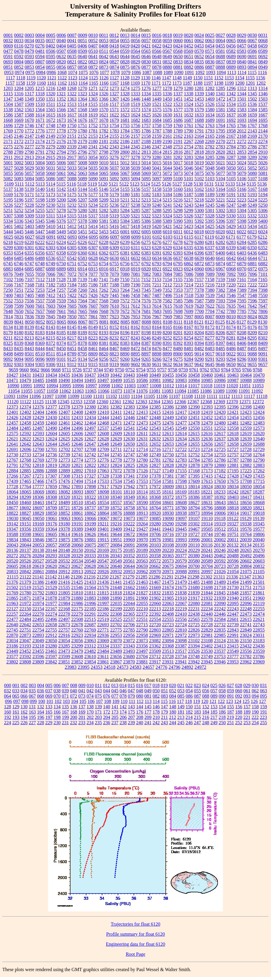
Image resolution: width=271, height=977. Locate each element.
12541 (129, 428)
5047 (199, 168)
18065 (25, 491)
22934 (90, 635)
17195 (233, 470)
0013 (124, 35)
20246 (220, 550)
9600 (124, 364)
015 (131, 685)
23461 (51, 651)
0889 (231, 67)
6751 (72, 263)
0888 (220, 67)
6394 (188, 252)
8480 (178, 348)
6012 (188, 231)
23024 (246, 635)
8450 (61, 348)
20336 (103, 555)
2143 (252, 130)
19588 (12, 534)
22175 (77, 608)
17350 (142, 475)
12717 (168, 449)
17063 (103, 470)
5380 (93, 221)
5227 (19, 205)
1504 (8, 104)
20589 (207, 560)
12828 (168, 465)
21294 (180, 576)
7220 (231, 284)
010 (90, 685)
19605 (51, 534)
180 (172, 711)
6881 (252, 263)
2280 (61, 146)
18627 (194, 502)
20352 (129, 555)
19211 (103, 523)
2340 (82, 146)
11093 (9, 396)
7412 (50, 295)
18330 (103, 497)
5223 (241, 199)
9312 (71, 364)
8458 (82, 348)
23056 (77, 640)
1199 (229, 83)
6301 (29, 247)
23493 (129, 651)
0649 (167, 56)
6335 (188, 247)
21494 (233, 582)
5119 (92, 183)
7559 (61, 300)
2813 (146, 152)
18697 (38, 507)
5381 (104, 221)
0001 (8, 35)
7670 (114, 311)
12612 (155, 433)
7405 (29, 295)
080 (139, 696)
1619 (93, 114)
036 (40, 690)
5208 (93, 199)
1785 (135, 130)
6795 (178, 263)
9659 (13, 369)
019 (164, 685)
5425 (209, 226)
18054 (259, 486)
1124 (83, 77)
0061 (188, 40)
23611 (103, 656)
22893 (38, 635)
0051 (82, 40)
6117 (199, 237)
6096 (104, 237)
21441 (116, 582)
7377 (188, 290)
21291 (167, 576)
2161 (167, 136)
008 (73, 685)
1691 (220, 120)
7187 (104, 284)
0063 (210, 40)
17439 (12, 481)
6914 (82, 268)
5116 (71, 183)
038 (57, 690)
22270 (38, 614)
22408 (168, 614)
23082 (155, 640)
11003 (129, 385)
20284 (38, 555)
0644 (125, 56)
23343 (129, 645)
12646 (77, 444)
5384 (125, 221)
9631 (156, 364)
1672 (50, 120)
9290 (199, 359)
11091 (244, 391)
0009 (82, 35)
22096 (246, 603)
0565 (146, 51)
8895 (135, 353)
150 (189, 706)
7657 (40, 311)
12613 (168, 433)
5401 (8, 226)
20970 (155, 571)
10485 (38, 380)
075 (98, 696)
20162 (90, 550)
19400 (90, 529)
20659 (142, 566)
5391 (188, 221)
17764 (25, 486)
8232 (114, 337)
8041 (19, 321)
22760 (77, 629)
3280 (156, 157)
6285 (252, 242)
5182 (146, 194)
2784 (231, 146)
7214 (188, 284)
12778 (116, 460)
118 (188, 701)
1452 (188, 98)
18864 (103, 513)
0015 (146, 35)
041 (82, 690)
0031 (262, 35)
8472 (135, 348)
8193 (104, 332)
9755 (151, 369)
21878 (51, 598)
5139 (29, 189)
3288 (241, 157)
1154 (239, 77)
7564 (82, 300)
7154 (167, 279)
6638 (188, 258)
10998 (104, 385)
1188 (197, 83)
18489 (64, 502)
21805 (64, 592)
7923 (114, 316)
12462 (77, 422)
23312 (90, 645)
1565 (50, 109)
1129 (135, 77)
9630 (146, 364)
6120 (220, 237)
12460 (51, 422)
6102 (157, 237)
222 (255, 717)
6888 (50, 268)
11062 (65, 391)
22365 (129, 614)
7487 (157, 295)
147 (164, 706)
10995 (65, 385)
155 (230, 706)
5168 (263, 189)
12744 (103, 454)
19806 (259, 534)
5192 (242, 194)
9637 (188, 364)
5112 (29, 183)
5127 (177, 183)
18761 (142, 507)
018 (156, 685)
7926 (125, 316)
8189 (82, 332)
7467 (146, 295)
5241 (167, 205)
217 (213, 717)
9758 (172, 369)
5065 (104, 173)
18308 (51, 497)
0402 (50, 45)
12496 (77, 428)
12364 (154, 401)
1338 (188, 93)
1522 (167, 104)
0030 (252, 35)
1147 (166, 77)
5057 (29, 173)
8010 (231, 316)
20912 (64, 571)
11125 (38, 401)
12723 (194, 449)
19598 (25, 534)
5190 (220, 194)
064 (7, 696)
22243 (233, 608)
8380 (93, 343)
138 (90, 706)
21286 (154, 576)
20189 (142, 550)
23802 (12, 661)
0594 (40, 56)
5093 (125, 178)
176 (139, 711)
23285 (64, 645)
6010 (167, 231)
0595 (50, 56)
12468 (103, 422)
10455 (168, 375)
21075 (246, 571)
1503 (263, 98)
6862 (188, 263)
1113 (231, 72)
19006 (220, 513)
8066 (72, 321)
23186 (12, 645)
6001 (125, 231)
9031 (241, 353)
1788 (167, 130)
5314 (61, 215)
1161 (51, 83)
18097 (90, 491)
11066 (103, 391)
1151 (208, 77)
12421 (233, 412)
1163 (72, 83)
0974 (19, 72)
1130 (145, 77)
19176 (51, 523)
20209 (155, 550)
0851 (8, 67)
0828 (125, 61)
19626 (90, 534)
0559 (124, 51)
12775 (90, 460)
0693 (8, 61)
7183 (61, 284)
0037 (50, 40)
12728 (246, 449)
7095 (242, 274)
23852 (77, 661)
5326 (188, 215)
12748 (142, 454)
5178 (104, 194)
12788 (246, 460)
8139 (29, 327)
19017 (246, 513)
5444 (8, 231)
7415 (61, 295)
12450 (181, 417)
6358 (61, 252)
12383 (129, 406)
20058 (64, 544)
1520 (146, 104)
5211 (124, 199)
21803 (51, 592)
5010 (104, 162)
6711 (262, 258)
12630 (129, 438)
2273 (252, 141)
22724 (181, 624)
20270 (259, 550)
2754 (188, 146)
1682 (135, 120)
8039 (8, 321)
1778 (61, 130)
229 (48, 722)
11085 (193, 391)
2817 (188, 152)
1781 (93, 130)
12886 (38, 470)
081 (148, 696)
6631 (125, 258)
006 (57, 685)
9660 (24, 369)
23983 (71, 667)
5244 (199, 205)
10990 (13, 385)
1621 (104, 114)
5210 (114, 199)
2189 (157, 141)
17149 (168, 470)
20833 (12, 571)
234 (90, 722)
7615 (167, 306)
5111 (19, 183)
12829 (181, 465)
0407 (93, 45)
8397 (220, 343)
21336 (232, 576)
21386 (38, 582)
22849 (246, 629)
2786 (252, 146)
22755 (51, 629)
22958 (142, 635)
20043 (12, 544)
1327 (114, 93)
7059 (40, 274)
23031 (259, 635)
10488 (51, 380)
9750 (119, 369)
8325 (8, 343)
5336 (19, 221)
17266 (12, 475)
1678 (104, 120)
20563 (142, 560)
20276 (25, 555)
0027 (220, 35)
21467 (155, 582)
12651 (142, 444)
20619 (38, 566)
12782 (168, 460)
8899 (167, 353)
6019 (209, 231)
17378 (155, 475)
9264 (135, 359)
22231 (194, 608)
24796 (174, 667)
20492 (246, 555)
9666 (45, 369)
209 (148, 717)
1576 (167, 109)
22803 (155, 629)
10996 (78, 385)
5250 (263, 205)
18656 (246, 502)
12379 (77, 406)
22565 (194, 619)
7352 (167, 290)
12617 (220, 433)
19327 (233, 523)
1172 (166, 83)
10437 (90, 375)
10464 (246, 375)
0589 (262, 51)
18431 (259, 497)
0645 (135, 56)
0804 (19, 61)
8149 (93, 327)
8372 (50, 343)
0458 (252, 45)
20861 (38, 571)
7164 (252, 279)
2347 (157, 146)
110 (124, 701)
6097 (114, 237)
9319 (114, 364)
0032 (8, 40)
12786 (220, 460)
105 (82, 701)
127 (262, 701)
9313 (82, 364)
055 (197, 690)
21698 (207, 587)
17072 (116, 470)
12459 (38, 422)
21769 (12, 592)
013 (114, 685)
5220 (209, 199)
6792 (146, 263)
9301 (263, 359)
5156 (135, 189)
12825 (129, 465)
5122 (124, 183)
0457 (241, 45)
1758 (157, 125)
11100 (86, 396)
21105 (259, 571)
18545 (90, 502)
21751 (246, 587)
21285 (141, 576)
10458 (194, 375)
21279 (128, 576)
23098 (181, 640)
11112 (224, 396)
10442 (116, 375)
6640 (210, 258)
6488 (40, 258)
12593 (38, 433)
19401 (103, 529)
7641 (241, 306)
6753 (93, 263)
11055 (26, 391)
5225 (262, 199)
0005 (50, 35)
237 (115, 722)
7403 (19, 295)
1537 (262, 104)
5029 (29, 168)
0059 (167, 40)
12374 (25, 406)
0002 (19, 35)
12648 (103, 444)
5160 (178, 189)
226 (24, 722)
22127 (12, 608)
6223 (50, 242)
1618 (82, 114)
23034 (12, 640)
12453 (220, 417)
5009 (93, 162)
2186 (125, 141)
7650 (19, 311)
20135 (259, 544)
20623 (64, 566)
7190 (135, 284)
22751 (25, 629)
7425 (82, 295)
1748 (50, 125)
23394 (194, 645)
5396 (220, 221)
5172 (40, 194)
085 (181, 696)
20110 (194, 544)
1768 (263, 125)
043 (98, 690)
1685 (167, 120)
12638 (233, 438)
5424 (199, 226)
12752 (194, 454)
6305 (72, 247)
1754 (114, 125)
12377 (51, 406)
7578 (157, 300)
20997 (207, 571)
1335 (157, 93)
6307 (93, 247)
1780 (82, 130)
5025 (252, 162)
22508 (77, 619)
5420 (156, 226)
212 (172, 717)
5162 (199, 189)
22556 (181, 619)
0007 (72, 35)
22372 (142, 614)
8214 (40, 337)
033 (15, 690)
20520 (12, 560)
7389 (242, 290)
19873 (51, 539)
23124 (220, 640)
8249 (156, 337)
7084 (167, 274)
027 (230, 685)
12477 (181, 422)
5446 (29, 231)
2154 (104, 136)
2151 (72, 136)
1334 (146, 93)
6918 (125, 268)
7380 (210, 290)
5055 (8, 173)
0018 (167, 35)
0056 (135, 40)
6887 (40, 268)
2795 (72, 152)
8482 (199, 348)
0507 (61, 51)
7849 (61, 316)
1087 (147, 72)
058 (222, 690)
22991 (233, 635)
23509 (155, 651)
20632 (103, 566)
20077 (103, 544)
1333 (135, 93)
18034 (233, 486)
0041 (72, 40)
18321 (77, 497)
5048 (210, 168)
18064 (12, 491)
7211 (156, 284)
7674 (135, 311)
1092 (200, 72)
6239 (125, 242)
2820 (220, 152)
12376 (38, 406)
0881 (178, 67)
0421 (146, 45)
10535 (129, 380)
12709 (103, 449)
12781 (155, 460)
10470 (259, 375)
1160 (41, 83)
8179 (8, 332)
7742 (220, 311)
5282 (104, 210)
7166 (8, 284)
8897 (146, 353)
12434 (90, 417)
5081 (263, 173)
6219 (19, 242)
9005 (188, 353)
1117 (10, 77)
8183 (40, 332)
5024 (241, 162)
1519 (135, 104)
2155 (114, 136)
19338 (246, 523)
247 (197, 722)
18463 (38, 502)
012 (106, 685)
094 (255, 696)
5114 (50, 183)
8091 (157, 321)
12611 (142, 433)
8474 (146, 348)
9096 (40, 359)
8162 (135, 327)
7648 (8, 311)
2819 (210, 152)
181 (181, 711)
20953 (129, 571)
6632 (135, 258)
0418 (114, 45)
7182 (50, 284)
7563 (72, 300)
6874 (220, 263)
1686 (178, 120)
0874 (114, 67)
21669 (155, 587)
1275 (135, 88)
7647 (262, 306)
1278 (167, 88)
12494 (64, 428)
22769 (90, 629)
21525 (38, 587)
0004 (40, 35)
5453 (104, 231)
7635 (231, 306)
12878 (194, 465)
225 (15, 722)
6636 (167, 258)
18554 (103, 502)
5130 (198, 183)
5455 (114, 231)
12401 (12, 412)
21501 (259, 582)
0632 (61, 56)
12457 (12, 422)
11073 (116, 391)
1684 (157, 120)
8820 (103, 353)
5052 (252, 168)
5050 (231, 168)
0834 (188, 61)
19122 (233, 518)
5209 (104, 199)
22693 (103, 624)
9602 (135, 364)
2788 (8, 152)
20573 (168, 560)
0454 (209, 45)
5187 (188, 194)
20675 (168, 566)
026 (222, 685)
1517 (114, 104)
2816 (178, 152)
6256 (135, 242)
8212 (18, 337)
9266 (157, 359)
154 (222, 706)
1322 (72, 93)
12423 (246, 412)
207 (131, 717)
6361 (93, 252)
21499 (246, 582)
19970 (142, 539)
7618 (178, 306)
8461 (93, 348)
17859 (51, 486)
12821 (77, 465)
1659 (252, 114)
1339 (199, 93)
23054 (64, 640)
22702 (116, 624)
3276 (114, 157)
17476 (64, 481)
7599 (19, 306)
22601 (233, 619)
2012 (242, 130)
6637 (178, 258)
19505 (207, 529)
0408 (103, 45)
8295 (252, 337)
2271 (231, 141)
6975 (263, 268)
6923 (178, 268)
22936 (103, 635)
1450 (167, 98)
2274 (263, 141)
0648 (157, 56)
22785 (129, 629)
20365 (168, 555)
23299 (77, 645)
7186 (93, 284)
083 (164, 696)
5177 (93, 194)
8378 (82, 343)
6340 (241, 247)
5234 (93, 205)
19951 (116, 539)
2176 (61, 141)
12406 (51, 412)
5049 (220, 168)
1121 (51, 77)
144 (139, 706)
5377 (72, 221)
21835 (168, 592)
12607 (90, 433)
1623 (125, 114)
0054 (114, 40)
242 (156, 722)
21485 (194, 582)
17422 (220, 475)
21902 (155, 598)
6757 (135, 263)
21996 (90, 603)
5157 (146, 189)
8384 (135, 343)
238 (123, 722)
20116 (207, 544)
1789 (178, 130)
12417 (181, 412)
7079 (114, 274)
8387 (146, 343)
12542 (142, 428)
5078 (231, 173)
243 (164, 722)
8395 (210, 343)
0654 (210, 56)
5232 (72, 205)
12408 (77, 412)
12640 (259, 438)
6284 (242, 242)
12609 (116, 433)
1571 (114, 109)
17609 (194, 481)
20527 (38, 560)
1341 (220, 93)
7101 (263, 274)
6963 (210, 268)
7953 (135, 316)
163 (32, 711)
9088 (252, 353)
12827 (155, 465)
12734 (38, 454)
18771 (168, 507)
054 (189, 690)
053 (181, 690)
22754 (38, 629)
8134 (8, 327)
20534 (77, 560)
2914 (40, 157)
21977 (51, 603)
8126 (231, 321)
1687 (188, 120)
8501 (29, 353)
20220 (168, 550)
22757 (64, 629)
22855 (259, 629)
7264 (125, 290)
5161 (188, 189)
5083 (19, 178)
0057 (146, 40)
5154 (114, 189)
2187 (135, 141)
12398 (246, 406)
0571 (209, 51)
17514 (90, 481)
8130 (262, 321)
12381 (103, 406)
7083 (157, 274)
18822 (12, 513)
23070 (116, 640)
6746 (19, 263)
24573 (123, 667)
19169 (38, 523)
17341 (129, 475)
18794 (194, 507)
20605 (12, 566)
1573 (135, 109)
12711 (116, 449)
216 (205, 717)
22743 (259, 624)
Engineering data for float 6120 (135, 944)
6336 (199, 247)
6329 (167, 247)
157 (247, 706)
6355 (29, 252)
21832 (155, 592)
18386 (194, 497)
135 (65, 706)
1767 (252, 125)
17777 (38, 486)
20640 (116, 566)
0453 (199, 45)
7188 (114, 284)
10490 (64, 380)
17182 (220, 470)
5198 (40, 199)
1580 (210, 109)
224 (7, 722)
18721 (64, 507)
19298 (181, 523)
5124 (145, 183)
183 (197, 711)
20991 (194, 571)
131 (32, 706)
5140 (40, 189)
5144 (82, 189)
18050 (246, 486)
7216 (209, 284)
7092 (231, 274)
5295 (167, 210)
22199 (116, 608)
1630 (167, 114)
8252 (167, 337)
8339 (19, 343)
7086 (188, 274)
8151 (104, 327)
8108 (167, 321)
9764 (225, 369)
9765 (236, 369)
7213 (178, 284)
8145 (72, 327)
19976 (155, 539)
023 (197, 685)
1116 (262, 72)
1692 (231, 120)
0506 (50, 51)
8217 (71, 337)
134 (57, 706)
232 (73, 722)
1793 (210, 130)
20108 (168, 544)
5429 (231, 226)
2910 (263, 152)
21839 (194, 592)
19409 (116, 529)
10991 (26, 385)
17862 (64, 486)
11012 (168, 385)
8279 (220, 337)
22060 (155, 603)
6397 (210, 252)
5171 (29, 194)
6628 (93, 258)
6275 (146, 242)
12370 (232, 401)
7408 (40, 295)
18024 (207, 486)
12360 (102, 401)
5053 (263, 168)
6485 (19, 258)
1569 (93, 109)
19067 (103, 518)
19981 (168, 539)
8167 (188, 327)
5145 (93, 189)
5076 (210, 173)
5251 (8, 210)
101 (49, 701)
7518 (188, 295)
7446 (125, 295)
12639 (246, 438)
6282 (220, 242)
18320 (64, 497)
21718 (220, 587)
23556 (246, 651)
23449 (12, 651)
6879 (242, 263)
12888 (51, 470)
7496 (167, 295)
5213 (146, 199)
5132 (219, 183)
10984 (194, 380)
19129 (246, 518)
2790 (29, 152)
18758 (129, 507)
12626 (77, 438)
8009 (220, 316)
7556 (29, 300)
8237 (124, 337)
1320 (50, 93)
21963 (12, 603)
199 (65, 717)
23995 (84, 667)
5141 (50, 189)
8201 (178, 332)
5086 (50, 178)
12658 (233, 444)
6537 (61, 258)
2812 (135, 152)
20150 (77, 550)
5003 (29, 162)
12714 (142, 449)
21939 (220, 598)
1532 (220, 104)
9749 (109, 369)
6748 (40, 263)
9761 (193, 369)
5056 (19, 173)
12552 (220, 428)
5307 (8, 215)
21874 (38, 598)
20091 (129, 544)
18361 (142, 497)
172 (106, 711)
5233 (82, 205)
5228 (29, 205)
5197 (29, 199)
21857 (246, 592)
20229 (194, 550)
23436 (259, 645)
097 (16, 701)
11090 (231, 391)
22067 (181, 603)
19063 (64, 518)
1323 (82, 93)
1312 (242, 88)
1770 (19, 130)
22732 (220, 624)
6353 (8, 252)
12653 (168, 444)
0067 (252, 40)
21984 (64, 603)
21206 (77, 576)
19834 (12, 539)
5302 (220, 210)
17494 (77, 481)
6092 (61, 237)
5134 (241, 183)
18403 (233, 497)
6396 (199, 252)
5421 (167, 226)
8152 (114, 327)
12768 (25, 460)
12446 (129, 417)
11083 (167, 391)
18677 (12, 507)
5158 (157, 189)
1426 (125, 98)
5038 (125, 168)
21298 (193, 576)
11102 (111, 396)
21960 (259, 598)
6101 (146, 237)
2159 (157, 136)
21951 (246, 598)
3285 (209, 157)
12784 (194, 460)
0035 (40, 40)
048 (139, 690)
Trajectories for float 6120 (135, 924)
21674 (168, 587)
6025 (8, 237)
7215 (199, 284)
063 (263, 690)
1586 (8, 114)
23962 (246, 661)
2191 (178, 141)
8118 (188, 321)
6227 (93, 242)
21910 (181, 598)
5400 (263, 221)
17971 (142, 486)
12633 (168, 438)
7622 (209, 306)
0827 (114, 61)
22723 (168, 624)
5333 (262, 215)
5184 (167, 194)
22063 (168, 603)
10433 (38, 375)
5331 (241, 215)
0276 (40, 45)
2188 (146, 141)
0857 (72, 67)
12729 (259, 449)
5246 (220, 205)
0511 (103, 51)
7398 (263, 290)
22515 (90, 619)
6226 (82, 242)
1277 (157, 88)
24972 (200, 667)
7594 (231, 300)
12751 (181, 454)
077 (115, 696)
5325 (178, 215)
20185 (129, 550)
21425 (77, 582)
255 (263, 722)
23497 (142, 651)
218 (222, 717)
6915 (93, 268)
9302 (8, 364)
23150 (246, 640)
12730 (12, 454)
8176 (252, 327)
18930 (168, 513)
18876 (116, 513)
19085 (155, 518)
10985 (207, 380)
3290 (262, 157)
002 (24, 685)
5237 (125, 205)
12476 (168, 422)
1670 (29, 120)
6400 (220, 252)
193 (15, 717)
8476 (157, 348)
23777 (233, 656)
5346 (50, 221)
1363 (72, 98)
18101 (116, 491)
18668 (259, 502)
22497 (64, 619)
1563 (29, 109)
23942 (194, 661)
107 (99, 701)
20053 (38, 544)
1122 (62, 77)
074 (90, 696)
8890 (124, 353)
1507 (19, 104)
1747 (40, 125)
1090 (178, 72)
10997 (91, 385)
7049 (19, 274)
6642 (231, 258)
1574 (146, 109)
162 (24, 711)
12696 (25, 449)
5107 (252, 178)
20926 (103, 571)
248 (205, 722)
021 (180, 685)
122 (221, 701)
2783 (220, 146)
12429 (38, 417)
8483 (210, 348)
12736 (51, 454)
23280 (51, 645)
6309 (114, 247)
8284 (241, 337)
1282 (210, 88)
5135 (251, 183)
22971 (168, 635)
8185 (61, 332)
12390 (194, 406)
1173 (177, 83)
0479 (29, 51)
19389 (77, 529)
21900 (142, 598)
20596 (233, 560)
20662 (155, 566)
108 (107, 701)
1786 (146, 130)
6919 (135, 268)
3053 (82, 157)
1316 (19, 93)
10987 (233, 380)
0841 (252, 61)
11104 (136, 396)
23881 (142, 661)
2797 (93, 152)
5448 (50, 231)
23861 (103, 661)
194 (24, 717)
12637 (220, 438)
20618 (25, 566)
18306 (38, 497)
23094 (168, 640)
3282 (178, 157)
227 (32, 722)
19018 (259, 513)
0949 (263, 67)
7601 (40, 306)
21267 (115, 576)
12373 (12, 406)
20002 (220, 539)
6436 (252, 252)
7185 (82, 284)
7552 (8, 300)
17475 (51, 481)
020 (172, 685)
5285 (135, 210)
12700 (38, 449)
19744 (207, 534)
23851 (64, 661)
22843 (233, 629)
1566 (61, 109)
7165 (262, 279)
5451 (82, 231)
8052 (40, 321)
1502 (252, 98)
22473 (246, 614)
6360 (82, 252)
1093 (210, 72)
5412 (71, 226)
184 (205, 711)
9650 (231, 364)
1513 (71, 104)
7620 (199, 306)
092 (238, 696)
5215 (167, 199)
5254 (29, 210)
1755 (125, 125)
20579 (181, 560)
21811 (90, 592)
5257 (50, 210)
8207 (231, 332)
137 (82, 706)
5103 (210, 178)
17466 (38, 481)
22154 (38, 608)
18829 (38, 513)
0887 (210, 67)
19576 (246, 529)
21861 (259, 592)
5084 (29, 178)
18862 (90, 513)
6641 (220, 258)
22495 (38, 619)
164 (40, 711)
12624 (51, 438)
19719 (181, 534)
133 (48, 706)
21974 (38, 603)
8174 (231, 327)
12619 (246, 433)
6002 (135, 231)
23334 (103, 645)
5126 (166, 183)
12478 (194, 422)
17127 (155, 470)
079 (131, 696)
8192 (93, 332)
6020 (220, 231)
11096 (35, 396)
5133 (230, 183)
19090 (168, 518)
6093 (72, 237)
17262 (259, 470)
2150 (61, 136)
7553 (19, 300)
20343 (116, 555)
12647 (90, 444)
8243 (135, 337)
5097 (157, 178)
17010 (90, 470)
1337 (178, 93)
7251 (19, 290)
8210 (263, 332)
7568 (104, 300)
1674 (72, 120)
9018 (220, 353)
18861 (77, 513)
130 (24, 706)
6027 (30, 237)
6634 (157, 258)
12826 (142, 465)
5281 (93, 210)
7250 (8, 290)
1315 (8, 93)
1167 (114, 83)
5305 (252, 210)
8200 (167, 332)
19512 (220, 529)
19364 (51, 529)
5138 (19, 189)
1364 (82, 98)
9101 (61, 359)
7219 (220, 284)
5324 (167, 215)
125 (245, 701)
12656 (207, 444)
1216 (50, 88)
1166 (104, 83)
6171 (230, 237)
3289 (252, 157)
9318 (103, 364)
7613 (146, 306)
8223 (93, 337)
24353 (97, 667)
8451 (72, 348)
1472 (220, 98)
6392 (167, 252)
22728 (207, 624)
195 (32, 717)
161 (15, 711)
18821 (259, 507)
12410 (103, 412)
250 (222, 722)
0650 (178, 56)
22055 (142, 603)
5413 (82, 226)
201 (82, 717)
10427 (12, 375)
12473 (142, 422)
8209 (252, 332)
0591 (8, 56)
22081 (207, 603)
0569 (188, 51)
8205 (210, 332)
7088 (199, 274)
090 (222, 696)
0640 (82, 56)
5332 (252, 215)
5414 (93, 226)
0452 (188, 45)
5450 (72, 231)
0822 (82, 61)
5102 (199, 178)
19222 (129, 523)
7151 (135, 279)
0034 (29, 40)
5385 (135, 221)
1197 (208, 83)
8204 (199, 332)
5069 (146, 173)
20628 (90, 566)
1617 (72, 114)
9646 (220, 364)
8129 (252, 321)
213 (180, 717)
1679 (114, 120)
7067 (61, 274)
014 (123, 685)
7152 (146, 279)
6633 (146, 258)
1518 (124, 104)
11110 (199, 396)
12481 (233, 422)
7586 (188, 300)
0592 (19, 56)
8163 (146, 327)
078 (123, 696)
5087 (61, 178)
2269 (210, 141)
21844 (207, 592)
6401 (231, 252)
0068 (263, 40)
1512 (61, 104)
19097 (181, 518)
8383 (125, 343)
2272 (242, 141)
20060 (77, 544)
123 (229, 701)
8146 (82, 327)
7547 (242, 295)
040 (73, 690)
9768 (257, 369)
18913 (142, 513)
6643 (242, 258)
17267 (25, 475)
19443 (168, 529)
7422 (72, 295)
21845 (220, 592)
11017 (194, 385)
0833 (178, 61)
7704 (210, 311)
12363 (141, 401)
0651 (188, 56)
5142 (61, 189)
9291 (210, 359)
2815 (167, 152)
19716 (168, 534)
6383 (146, 252)
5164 (220, 189)
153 (214, 706)
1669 (19, 120)
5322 (146, 215)
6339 (231, 247)
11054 (13, 391)
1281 (199, 88)
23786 (259, 656)
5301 (210, 210)
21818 (116, 592)
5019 (199, 162)
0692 (263, 56)
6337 (209, 247)
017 (147, 685)
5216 (178, 199)
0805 (29, 61)
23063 (90, 640)
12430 (51, 417)
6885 (29, 268)
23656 (116, 656)
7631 (220, 306)
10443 (129, 375)
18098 (103, 491)
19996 (194, 539)
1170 (145, 83)
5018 (188, 162)
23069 (103, 640)
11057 (39, 391)
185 (214, 711)
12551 (207, 428)
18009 (168, 486)
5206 (72, 199)
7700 (199, 311)
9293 (220, 359)
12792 (25, 465)
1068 (62, 72)
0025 (209, 35)
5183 (157, 194)
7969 (167, 316)
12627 (90, 438)
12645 (64, 444)
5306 (263, 210)
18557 (116, 502)
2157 (135, 136)
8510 (40, 353)
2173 (29, 141)
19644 (116, 534)
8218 (82, 337)
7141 (103, 279)
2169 (252, 136)
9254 (93, 359)
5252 (19, 210)
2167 (231, 136)
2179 (82, 141)
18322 (90, 497)
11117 (249, 396)
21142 (51, 576)
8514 (61, 353)
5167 (252, 189)
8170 (199, 327)
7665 (82, 311)
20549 (116, 560)
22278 (64, 614)
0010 (93, 35)
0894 (252, 67)
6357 (50, 252)
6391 (157, 252)
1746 (29, 125)
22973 (194, 635)
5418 (135, 226)
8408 (252, 343)
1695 (263, 120)
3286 (220, 157)
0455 (220, 45)
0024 (199, 35)
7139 (82, 279)
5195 (8, 199)
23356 (142, 645)
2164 (199, 136)
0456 (231, 45)
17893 (77, 486)
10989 (259, 380)
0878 (157, 67)
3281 (167, 157)
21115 (13, 576)
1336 (167, 93)
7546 (231, 295)
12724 (207, 449)
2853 (242, 152)
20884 (51, 571)
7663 (72, 311)
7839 (40, 316)
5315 (71, 215)
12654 (181, 444)
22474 (259, 614)
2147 (29, 136)
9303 (19, 364)
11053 (258, 385)
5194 (263, 194)
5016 (167, 162)
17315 (77, 475)
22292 (103, 614)
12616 (207, 433)
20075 (90, 544)
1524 (188, 104)
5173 (50, 194)
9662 (35, 369)
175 (131, 711)
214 (189, 717)
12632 (155, 438)
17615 (207, 481)
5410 (50, 226)
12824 (116, 465)
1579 (199, 109)
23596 (38, 656)
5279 (72, 210)
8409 (263, 343)
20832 (259, 566)
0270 (29, 45)
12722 (181, 449)
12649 (116, 444)
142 (123, 706)
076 (106, 696)
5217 (188, 199)
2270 (220, 141)
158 (255, 706)
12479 (207, 422)
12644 (51, 444)
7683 (157, 311)
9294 (231, 359)
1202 (261, 83)
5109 (9, 183)
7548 (252, 295)
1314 (263, 88)
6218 (8, 242)
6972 (252, 268)
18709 (51, 507)
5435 (262, 226)
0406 (82, 45)
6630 (114, 258)
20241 (207, 550)
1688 (199, 120)
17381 (168, 475)
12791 (12, 465)
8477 (167, 348)
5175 (72, 194)
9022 (231, 353)
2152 (82, 136)
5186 (178, 194)
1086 (136, 72)
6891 (72, 268)
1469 (210, 98)
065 (15, 696)
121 (212, 701)
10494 (77, 380)
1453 (199, 98)
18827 (25, 513)
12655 (194, 444)
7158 (209, 279)
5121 (113, 183)
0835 (199, 61)
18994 (207, 513)
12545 (168, 428)
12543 (155, 428)
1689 (210, 120)
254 (255, 722)
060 (238, 690)
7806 (263, 311)
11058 (52, 391)
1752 (93, 125)
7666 (93, 311)
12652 (155, 444)
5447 (40, 231)
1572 (125, 109)
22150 (25, 608)
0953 (9, 72)
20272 (12, 555)
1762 (199, 125)
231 (65, 722)
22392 (155, 614)
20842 (25, 571)
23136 (233, 640)
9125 (72, 359)
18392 (220, 497)
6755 (114, 263)
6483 (263, 252)
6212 (262, 237)
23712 (155, 656)
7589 (210, 300)
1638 (242, 114)
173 (115, 711)
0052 (93, 40)
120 (204, 701)
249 (214, 722)
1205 (29, 88)
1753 (104, 125)
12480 (220, 422)
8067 (82, 321)
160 (7, 711)
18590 (142, 502)
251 (230, 722)
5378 (82, 221)
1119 (30, 77)
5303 (231, 210)
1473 (231, 98)
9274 (167, 359)
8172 (210, 327)
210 (156, 717)
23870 (129, 661)
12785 (207, 460)
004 (40, 685)
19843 (25, 539)
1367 (114, 98)
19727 (194, 534)
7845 (50, 316)
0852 (19, 67)
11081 (154, 391)
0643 (114, 56)
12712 (129, 449)
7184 (72, 284)
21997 (103, 603)
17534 (116, 481)
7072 (72, 274)
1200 (239, 83)
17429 (246, 475)
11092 (257, 391)
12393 (207, 406)
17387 (181, 475)
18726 (77, 507)
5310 (40, 215)
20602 (246, 560)
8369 (40, 343)
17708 (246, 481)
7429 (104, 295)
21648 (116, 587)
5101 (188, 178)
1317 (29, 93)
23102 (194, 640)
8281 (231, 337)
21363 (258, 576)
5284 (125, 210)
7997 (188, 316)
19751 (233, 534)
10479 (25, 380)
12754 (207, 454)
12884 (12, 470)
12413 (142, 412)
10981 (155, 380)
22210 (142, 608)
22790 (142, 629)
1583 (242, 109)
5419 (146, 226)
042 (90, 690)
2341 (93, 146)
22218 (168, 608)
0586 (252, 51)
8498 (8, 353)
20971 (168, 571)
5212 (135, 199)
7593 (220, 300)
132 (40, 706)
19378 (64, 529)
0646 (146, 56)
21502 (12, 587)
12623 (38, 438)
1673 (61, 120)
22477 (12, 619)
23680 (129, 656)
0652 (199, 56)
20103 (155, 544)
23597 (51, 656)
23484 (103, 651)
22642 (25, 624)
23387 (181, 645)
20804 (246, 566)
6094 (83, 237)
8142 (40, 327)
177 (148, 711)
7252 (29, 290)
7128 (61, 279)
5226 (8, 205)
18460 (25, 502)
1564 (40, 109)
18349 (129, 497)
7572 (125, 300)
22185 (90, 608)
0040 (61, 40)
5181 (135, 194)
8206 (220, 332)
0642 (104, 56)
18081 (51, 491)
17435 (259, 475)
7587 (199, 300)
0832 (167, 61)
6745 (8, 263)
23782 (246, 656)
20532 (64, 560)
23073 (142, 640)
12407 (64, 412)
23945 (207, 661)
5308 (19, 215)
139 (98, 706)
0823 (93, 61)
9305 (40, 364)
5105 (231, 178)
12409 (90, 412)
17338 (116, 475)
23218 (38, 645)
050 (156, 690)
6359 (72, 252)
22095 (233, 603)
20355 (142, 555)
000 (7, 685)
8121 (199, 321)
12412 (129, 412)
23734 (181, 656)
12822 (90, 465)
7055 (29, 274)
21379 (25, 582)
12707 (77, 449)
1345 (252, 93)
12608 (103, 433)
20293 (51, 555)
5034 (82, 168)
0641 (93, 56)
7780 (231, 311)
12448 (155, 417)
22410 (181, 614)
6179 (252, 237)
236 (106, 722)
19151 (25, 523)
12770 (51, 460)
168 (73, 711)
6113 (178, 237)
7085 (178, 274)
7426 (93, 295)
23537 (220, 651)
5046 (188, 168)
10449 (155, 375)
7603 (50, 306)
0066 (242, 40)
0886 (199, 67)
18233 (220, 491)
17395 (194, 475)
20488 (233, 555)
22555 (168, 619)
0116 (18, 45)
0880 (167, 67)
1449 (157, 98)
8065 (61, 321)
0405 (71, 45)
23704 (142, 656)
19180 (64, 523)
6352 (262, 247)
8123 (209, 321)
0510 (93, 51)
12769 (38, 460)
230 (57, 722)
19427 (142, 529)
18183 (194, 491)
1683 (146, 120)
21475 (168, 582)
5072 (167, 173)
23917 (155, 661)
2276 (19, 146)
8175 (242, 327)
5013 (135, 162)
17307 (51, 475)
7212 (167, 284)
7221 (241, 284)
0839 (231, 61)
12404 (38, 412)
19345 (259, 523)
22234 (207, 608)
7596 (252, 300)
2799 (114, 152)
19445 (181, 529)
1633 (199, 114)
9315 (93, 364)
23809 (38, 661)
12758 (246, 454)
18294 (12, 497)
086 (189, 696)
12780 (142, 460)
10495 (90, 380)
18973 (194, 513)
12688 (259, 444)
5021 (220, 162)
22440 (207, 614)
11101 (99, 396)
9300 (252, 359)
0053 (104, 40)
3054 (93, 157)
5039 (135, 168)
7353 (178, 290)
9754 (140, 369)
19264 (142, 523)
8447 (50, 348)
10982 (168, 380)
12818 (38, 465)
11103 (124, 396)
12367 (193, 401)
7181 (40, 284)
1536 (252, 104)
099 (33, 701)
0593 (29, 56)
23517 (181, 651)
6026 (19, 237)
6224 (61, 242)
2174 (40, 141)
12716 (155, 449)
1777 (50, 130)
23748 (194, 656)
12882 (246, 465)
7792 (252, 311)
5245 (210, 205)
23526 (194, 651)
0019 (178, 35)
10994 (52, 385)
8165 (167, 327)
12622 (25, 438)
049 (148, 690)
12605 (64, 433)
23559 (259, 651)
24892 (187, 667)
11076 (142, 391)
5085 (40, 178)
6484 (8, 258)
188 (238, 711)
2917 (71, 157)
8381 (104, 343)
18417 (246, 497)
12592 (25, 433)
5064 (93, 173)
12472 (129, 422)
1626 (157, 114)
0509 (82, 51)
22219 (181, 608)
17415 (207, 475)
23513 (168, 651)
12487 (38, 428)
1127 (114, 77)
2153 (93, 136)
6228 (104, 242)
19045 (25, 518)
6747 (29, 263)
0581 (220, 51)
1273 (114, 88)
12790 (259, 460)
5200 (61, 199)
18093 (77, 491)
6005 (146, 231)
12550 (194, 428)
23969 (259, 661)
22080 (194, 603)
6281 (210, 242)
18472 (51, 502)
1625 (146, 114)
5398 (242, 221)
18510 (77, 502)
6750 (61, 263)
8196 (125, 332)
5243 (188, 205)
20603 (259, 560)
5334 (8, 221)
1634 (210, 114)
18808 (220, 507)
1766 (242, 125)
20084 (116, 544)
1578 (188, 109)
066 (24, 696)
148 (172, 706)
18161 (168, 491)
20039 (246, 539)
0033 (19, 40)
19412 (129, 529)
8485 (220, 348)
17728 (12, 486)
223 (263, 717)
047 (131, 690)
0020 (188, 35)
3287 (231, 157)
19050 (38, 518)
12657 (220, 444)
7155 (178, 279)
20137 (25, 550)
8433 (8, 348)
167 (65, 711)
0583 (241, 51)
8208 (242, 332)
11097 (47, 396)
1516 (103, 104)
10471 (12, 380)
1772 (29, 130)
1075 (83, 72)
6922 (167, 268)
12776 (103, 460)
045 (115, 690)
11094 (22, 396)
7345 (146, 290)
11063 (77, 391)
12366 (180, 401)
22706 (129, 624)
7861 (93, 316)
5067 (125, 173)
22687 (90, 624)
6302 (40, 247)
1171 (156, 83)
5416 (114, 226)
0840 (242, 61)
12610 (129, 433)
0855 (50, 67)
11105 (149, 396)
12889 (64, 470)
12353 (76, 401)
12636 (207, 438)
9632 (167, 364)
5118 (81, 183)
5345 (40, 221)
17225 (246, 470)
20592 (220, 560)
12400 (259, 406)
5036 (104, 168)
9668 (56, 369)
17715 (259, 481)
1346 (263, 93)
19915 (103, 539)
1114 (242, 72)
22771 (103, 629)
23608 (77, 656)
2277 (29, 146)
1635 (220, 114)
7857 (82, 316)
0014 (135, 35)
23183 (259, 640)
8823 (114, 353)
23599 (64, 656)
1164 (83, 83)
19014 (233, 513)
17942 (129, 486)
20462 (220, 555)
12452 (207, 417)
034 (24, 690)
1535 (241, 104)
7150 (124, 279)
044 (106, 690)
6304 (61, 247)
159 (263, 706)
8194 (114, 332)
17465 (25, 481)
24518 (110, 667)
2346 (146, 146)
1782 (104, 130)
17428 (233, 475)
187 (230, 711)
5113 (40, 183)
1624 (135, 114)
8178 (263, 327)
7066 (50, 274)
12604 (51, 433)
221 (246, 717)
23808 (25, 661)
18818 (233, 507)
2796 (82, 152)
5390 (178, 221)
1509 (29, 104)
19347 (12, 529)
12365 (167, 401)
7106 (19, 279)
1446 (135, 98)
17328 (103, 475)
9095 (29, 359)
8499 (19, 353)
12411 (116, 412)
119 (196, 701)
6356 (40, 252)
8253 (178, 337)
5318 (103, 215)
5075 (199, 173)
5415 (103, 226)
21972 (25, 603)
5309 (29, 215)
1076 (93, 72)
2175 (50, 141)
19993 (181, 539)
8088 (146, 321)
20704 (207, 566)
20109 (181, 544)
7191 (146, 284)
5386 (146, 221)
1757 (146, 125)
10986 (220, 380)
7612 (135, 306)
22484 (25, 619)
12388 (181, 406)
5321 (135, 215)
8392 (178, 343)
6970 (242, 268)
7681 (146, 311)
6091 (51, 237)
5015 (156, 162)
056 (205, 690)
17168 (194, 470)
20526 (25, 560)
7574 (135, 300)
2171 (8, 141)
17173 (207, 470)
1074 (72, 72)
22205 (129, 608)
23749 (207, 656)
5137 (8, 189)
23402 (207, 645)
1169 (135, 83)
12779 (129, 460)
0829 (135, 61)
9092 (8, 359)
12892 (77, 470)
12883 (259, 465)
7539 (210, 295)
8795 (82, 353)
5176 (82, 194)
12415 (155, 412)
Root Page (135, 954)
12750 (168, 454)
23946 (220, 661)
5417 (124, 226)
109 (115, 701)
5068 (135, 173)
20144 (51, 550)
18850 (51, 513)
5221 (220, 199)
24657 (149, 667)
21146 (64, 576)
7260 (82, 290)
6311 (135, 247)
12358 (89, 401)
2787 (263, 146)
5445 (19, 231)
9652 (241, 364)
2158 (146, 136)
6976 (8, 274)
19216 (116, 523)
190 (255, 711)
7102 (8, 279)
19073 (129, 518)
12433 (77, 417)
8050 (29, 321)
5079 (242, 173)
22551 (142, 619)
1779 (72, 130)
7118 (50, 279)
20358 (155, 555)
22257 (12, 614)
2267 (188, 141)
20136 (12, 550)
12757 (233, 454)
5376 (61, 221)
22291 (90, 614)
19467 (194, 529)
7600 (29, 306)
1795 (220, 130)
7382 (220, 290)
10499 (116, 380)
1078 (115, 72)
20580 (194, 560)
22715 (142, 624)
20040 (259, 539)
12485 (25, 428)
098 (25, 701)
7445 (114, 295)
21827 (142, 592)
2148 (40, 136)
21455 (129, 582)
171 (98, 711)
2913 (29, 157)
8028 (263, 316)
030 (255, 685)
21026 (220, 571)
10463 (233, 375)
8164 (157, 327)
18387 (207, 497)
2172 (19, 141)
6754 (104, 263)
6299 (8, 247)
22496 (51, 619)
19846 (38, 539)
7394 (252, 290)
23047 (25, 640)
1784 (125, 130)
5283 (114, 210)
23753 (220, 656)
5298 (178, 210)
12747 (129, 454)
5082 (8, 178)
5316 (82, 215)
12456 (259, 417)
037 (48, 690)
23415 (233, 645)
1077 (104, 72)
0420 (135, 45)
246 (189, 722)
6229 (114, 242)
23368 (168, 645)
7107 (29, 279)
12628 (103, 438)
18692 (25, 507)
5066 (114, 173)
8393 (188, 343)
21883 (90, 598)
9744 (98, 369)
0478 (19, 51)
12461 (64, 422)
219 (230, 717)
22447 (233, 614)
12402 (25, 412)
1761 (188, 125)
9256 (104, 359)
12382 (116, 406)
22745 (12, 629)
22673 (64, 624)
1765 (231, 125)
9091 (262, 353)
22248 (246, 608)
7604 (61, 306)
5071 (157, 173)
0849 (263, 61)
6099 (136, 237)
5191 (231, 194)
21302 (206, 576)
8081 (104, 321)
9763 (215, 369)
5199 (50, 199)
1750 (72, 125)
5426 (220, 226)
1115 (252, 72)
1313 (252, 88)
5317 (93, 215)
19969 (129, 539)
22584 (220, 619)
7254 (50, 290)
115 (164, 701)
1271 (93, 88)
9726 (77, 369)
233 (82, 722)
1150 (197, 77)
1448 (146, 98)
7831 (19, 316)
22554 (155, 619)
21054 (233, 571)
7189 (125, 284)
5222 (231, 199)
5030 (40, 168)
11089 (218, 391)
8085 (125, 321)
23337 (116, 645)
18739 (103, 507)
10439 (103, 375)
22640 (12, 624)
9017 (209, 353)
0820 (61, 61)
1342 (231, 93)
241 (148, 722)
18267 (246, 491)
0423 (167, 45)
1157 (9, 83)
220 (238, 717)
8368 (29, 343)
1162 (62, 83)
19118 (220, 518)
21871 (25, 598)
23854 (90, 661)
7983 (178, 316)
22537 (129, 619)
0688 (220, 56)
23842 (51, 661)
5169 (8, 194)
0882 (188, 67)
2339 (72, 146)
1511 (50, 104)
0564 (135, 51)
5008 (82, 162)
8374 (61, 343)
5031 (50, 168)
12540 (116, 428)
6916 (104, 268)
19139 (259, 518)
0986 (51, 72)
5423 (188, 226)
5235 (104, 205)
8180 (19, 332)
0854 (40, 67)
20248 (233, 550)
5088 (72, 178)
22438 (194, 614)
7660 (50, 311)
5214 (156, 199)
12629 (116, 438)
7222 (252, 284)
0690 (242, 56)
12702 (64, 449)
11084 (180, 391)
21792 (38, 592)
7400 (8, 295)
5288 (157, 210)
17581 (168, 481)
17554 (155, 481)
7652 (29, 311)
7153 (156, 279)
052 (172, 690)
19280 (155, 523)
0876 (135, 67)
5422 (178, 226)
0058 (157, 40)
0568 (178, 51)
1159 (30, 83)
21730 (233, 587)
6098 (125, 237)
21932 (207, 598)
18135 (155, 491)
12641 (12, 444)
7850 (72, 316)
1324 (93, 93)
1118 (20, 77)
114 (156, 701)
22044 (129, 603)
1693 (242, 120)
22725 (194, 624)
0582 (231, 51)
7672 (125, 311)
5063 (82, 173)
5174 (61, 194)
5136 (262, 183)
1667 (263, 114)
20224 (181, 550)
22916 (64, 635)
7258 (72, 290)
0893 (242, 67)
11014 (181, 385)
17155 (181, 470)
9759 (183, 369)
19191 (77, 523)
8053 (50, 321)
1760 (178, 125)
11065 (90, 391)
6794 (167, 263)
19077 (142, 518)
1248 (61, 88)
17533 (103, 481)
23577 (12, 656)
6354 (19, 252)
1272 (104, 88)
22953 (116, 635)
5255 (40, 210)
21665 (142, 587)
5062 (72, 173)
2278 (40, 146)
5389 (167, 221)
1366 (104, 98)
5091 (104, 178)
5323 (156, 215)
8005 (199, 316)
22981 (207, 635)
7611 (124, 306)
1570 (104, 109)
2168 (242, 136)
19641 (103, 534)
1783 (114, 130)
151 (197, 706)
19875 (64, 539)
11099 (73, 396)
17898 (90, 486)
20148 (64, 550)
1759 (167, 125)
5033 (72, 168)
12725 (220, 449)
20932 (116, 571)
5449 (61, 231)
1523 (178, 104)
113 (147, 701)
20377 (181, 555)
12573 (259, 428)
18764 (155, 507)
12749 (155, 454)
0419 (124, 45)
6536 (50, 258)
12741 (77, 454)
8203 (188, 332)
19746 (220, 534)
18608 (181, 502)
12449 (168, 417)
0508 (72, 51)
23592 (25, 656)
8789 (71, 353)
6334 (178, 247)
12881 (233, 465)
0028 (231, 35)
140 (106, 706)
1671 (40, 120)
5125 (156, 183)
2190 (167, 141)
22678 (77, 624)
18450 (12, 502)
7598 (8, 306)
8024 (252, 316)
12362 (128, 401)
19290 (168, 523)
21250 (103, 576)
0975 (30, 72)
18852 (64, 513)
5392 (199, 221)
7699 (188, 311)
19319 (220, 523)
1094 (221, 72)
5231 (61, 205)
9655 (252, 364)
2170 (263, 136)
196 (40, 717)
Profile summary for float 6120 (135, 934)
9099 (50, 359)
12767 (12, 460)
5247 (231, 205)
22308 (116, 614)
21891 (129, 598)
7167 (19, 284)
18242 (233, 491)
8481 (188, 348)
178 (156, 711)
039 (65, 690)
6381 (125, 252)
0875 (125, 67)
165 (48, 711)
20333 (90, 555)
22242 (220, 608)
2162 (178, 136)
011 (98, 685)
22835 (220, 629)
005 (48, 685)
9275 (178, 359)
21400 (51, 582)
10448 (142, 375)
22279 (77, 614)
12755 (220, 454)
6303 (50, 247)
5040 (146, 168)
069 (48, 696)
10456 (181, 375)
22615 (246, 619)
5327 (199, 215)
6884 (19, 268)
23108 (207, 640)
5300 (199, 210)
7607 (93, 306)
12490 (51, 428)
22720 (155, 624)
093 (247, 696)
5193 (252, 194)
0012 (114, 35)
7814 (8, 316)
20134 (246, 544)
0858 (82, 67)
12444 (103, 417)
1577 (178, 109)
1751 (82, 125)
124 (237, 701)
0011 (103, 35)
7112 (40, 279)
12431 (64, 417)
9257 (114, 359)
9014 (199, 353)
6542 (72, 258)
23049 (38, 640)
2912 (18, 157)
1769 (8, 130)
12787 (233, 460)
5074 (188, 173)
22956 (129, 635)
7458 (135, 295)
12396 (233, 406)
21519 (25, 587)
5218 (199, 199)
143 (131, 706)
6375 (114, 252)
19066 (90, 518)
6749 (50, 263)
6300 (19, 247)
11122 (25, 401)
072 (73, 696)
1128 (124, 77)
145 (148, 706)
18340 (116, 497)
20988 (181, 571)
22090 (220, 603)
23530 (207, 651)
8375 (72, 343)
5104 (220, 178)
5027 (8, 168)
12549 (181, 428)
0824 (104, 61)
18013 (181, 486)
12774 (77, 460)
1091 (189, 72)
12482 (246, 422)
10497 (103, 380)
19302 (194, 523)
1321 (61, 93)
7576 (146, 300)
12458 (25, 422)
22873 (25, 635)
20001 (207, 539)
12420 (220, 412)
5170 (19, 194)
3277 (124, 157)
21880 (77, 598)
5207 (82, 199)
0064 (220, 40)
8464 (104, 348)
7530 (199, 295)
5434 (252, 226)
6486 (29, 258)
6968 (231, 268)
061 (247, 690)
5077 (220, 173)
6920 (146, 268)
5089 (82, 178)
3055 (103, 157)
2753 (178, 146)
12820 (64, 465)
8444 (40, 348)
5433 (241, 226)
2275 (8, 146)
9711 (66, 369)
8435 (19, 348)
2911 (8, 157)
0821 (72, 61)
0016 (156, 35)
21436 (103, 582)
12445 (116, 417)
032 (7, 690)
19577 (259, 529)
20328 (64, 555)
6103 (168, 237)
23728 (168, 656)
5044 (167, 168)
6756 (125, 263)
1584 (252, 109)
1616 (61, 114)
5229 (40, 205)
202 (90, 717)
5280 (82, 210)
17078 (129, 470)
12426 (12, 417)
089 (214, 696)
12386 (168, 406)
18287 (259, 491)
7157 (199, 279)
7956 (146, 316)
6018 (199, 231)
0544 (114, 51)
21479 (181, 582)
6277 (167, 242)
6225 (72, 242)
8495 (252, 348)
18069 (38, 491)
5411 (61, 226)
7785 (242, 311)
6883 (8, 268)
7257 (61, 290)
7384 (231, 290)
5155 (125, 189)
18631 (207, 502)
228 (40, 722)
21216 (90, 576)
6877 (231, 263)
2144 (263, 130)
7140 (93, 279)
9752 (130, 369)
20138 (38, 550)
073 (82, 696)
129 (15, 706)
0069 (8, 45)
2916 (61, 157)
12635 (194, 438)
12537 (103, 428)
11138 (50, 401)
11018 (206, 385)
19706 (155, 534)
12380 (90, 406)
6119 (209, 237)
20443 (207, 555)
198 (57, 717)
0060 (178, 40)
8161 (125, 327)
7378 (199, 290)
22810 (181, 629)
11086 (206, 391)
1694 (252, 120)
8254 (188, 337)
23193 (25, 645)
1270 (82, 88)
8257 (199, 337)
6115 (188, 237)
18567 (129, 502)
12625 (64, 438)
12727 (233, 449)
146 (156, 706)
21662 (129, 587)
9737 (87, 369)
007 (65, 685)
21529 (51, 587)
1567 (72, 109)
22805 (168, 629)
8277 (209, 337)
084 (172, 696)
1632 (188, 114)
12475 (155, 422)
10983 (181, 380)
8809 (93, 353)
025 (213, 685)
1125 (93, 77)
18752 (116, 507)
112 (140, 701)
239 (131, 722)
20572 (155, 560)
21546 (77, 587)
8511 (50, 353)
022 (189, 685)
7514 (178, 295)
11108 (187, 396)
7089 (210, 274)
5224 (252, 199)
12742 (90, 454)
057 (214, 690)
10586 (142, 380)
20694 (181, 566)
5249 (252, 205)
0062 (199, 40)
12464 (90, 422)
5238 (135, 205)
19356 (25, 529)
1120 (41, 77)
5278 (61, 210)
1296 (231, 88)
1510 (40, 104)
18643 (220, 502)
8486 (231, 348)
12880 (220, 465)
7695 (167, 311)
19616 (77, 534)
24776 (161, 667)
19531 (233, 529)
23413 (220, 645)
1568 (82, 109)
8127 (241, 321)
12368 (206, 401)
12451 (194, 417)
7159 (220, 279)
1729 (19, 125)
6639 (199, 258)
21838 (181, 592)
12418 (194, 412)
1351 (50, 98)
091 (230, 696)
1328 (125, 93)
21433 (90, 582)
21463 (142, 582)
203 (98, 717)
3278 (135, 157)
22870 (12, 635)
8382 (114, 343)
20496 (259, 555)
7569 (114, 300)
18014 (194, 486)
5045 (178, 168)
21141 (38, 576)
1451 (178, 98)
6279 (188, 242)
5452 (93, 231)
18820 (246, 507)
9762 (204, 369)
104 (74, 701)
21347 (245, 576)
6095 (93, 237)
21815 (103, 592)
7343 (135, 290)
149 (181, 706)
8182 (29, 332)
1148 (177, 77)
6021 (231, 231)
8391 (167, 343)
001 (15, 685)
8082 (114, 321)
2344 (125, 146)
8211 (8, 337)
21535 (64, 587)
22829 (207, 629)
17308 (64, 475)
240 (139, 722)
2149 (50, 136)
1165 (93, 83)
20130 (220, 544)
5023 (231, 162)
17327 (90, 475)
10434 (51, 375)
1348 (19, 98)
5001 (8, 162)
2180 (93, 141)
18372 (168, 497)
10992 (39, 385)
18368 (155, 497)
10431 (25, 375)
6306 (82, 247)
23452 (25, 651)
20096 (142, 544)
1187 (187, 83)
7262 (104, 290)
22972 (181, 635)
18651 (233, 502)
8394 (199, 343)
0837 (220, 61)
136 (73, 706)
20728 (233, 566)
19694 (142, 534)
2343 (114, 146)
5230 (50, 205)
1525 (199, 104)
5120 (103, 183)
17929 (116, 486)
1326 (104, 93)
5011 (114, 162)
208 (139, 717)
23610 (90, 656)
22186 (103, 608)
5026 (262, 162)
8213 (29, 337)
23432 (246, 645)
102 (58, 701)
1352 (61, 98)
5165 (231, 189)
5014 (146, 162)
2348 (167, 146)
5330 (231, 215)
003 (32, 685)
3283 (188, 157)
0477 (8, 51)
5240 (157, 205)
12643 (38, 444)
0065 (231, 40)
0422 (156, 45)
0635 (72, 56)
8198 (146, 332)
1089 (168, 72)
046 (123, 690)
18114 (142, 491)
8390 (157, 343)
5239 (146, 205)
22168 (64, 608)
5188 (199, 194)
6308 (104, 247)
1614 (40, 114)
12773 (64, 460)
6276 (157, 242)
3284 (199, 157)
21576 (103, 587)
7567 (93, 300)
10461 (220, 375)
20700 (194, 566)
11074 (129, 391)
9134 (82, 359)
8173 (220, 327)
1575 (157, 109)
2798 (104, 152)
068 (40, 696)
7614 (156, 306)
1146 (156, 77)
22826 (194, 629)
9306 (50, 364)
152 (205, 706)
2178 (72, 141)
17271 (38, 475)
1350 (40, 98)
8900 (178, 353)
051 (164, 690)
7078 (104, 274)
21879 (64, 598)
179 (164, 711)
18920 (155, 513)
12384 (142, 406)
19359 (38, 529)
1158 (20, 83)
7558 (50, 300)
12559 (246, 428)
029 (246, 685)
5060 (50, 173)
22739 (233, 624)
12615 (194, 433)
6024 (262, 231)
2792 (50, 152)
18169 (181, 491)
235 (98, 722)
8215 (50, 337)
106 (91, 701)
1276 (146, 88)
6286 (263, 242)
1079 (125, 72)
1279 (178, 88)
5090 (93, 178)
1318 (40, 93)
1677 (93, 120)
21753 (259, 587)
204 (106, 717)
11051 (245, 385)
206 (123, 717)
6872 (199, 263)
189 (247, 711)
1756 (135, 125)
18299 (25, 497)
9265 (146, 359)
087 (197, 696)
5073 (178, 173)
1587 (19, 114)
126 (254, 701)
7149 (114, 279)
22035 (116, 603)
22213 (155, 608)
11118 (261, 396)
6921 (157, 268)
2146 (19, 136)
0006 (61, 35)
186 (222, 711)
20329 (77, 555)
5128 (188, 183)
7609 (104, 306)
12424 (259, 412)
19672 (129, 534)
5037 (114, 168)
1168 (124, 83)
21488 (207, 582)
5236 (114, 205)
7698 (178, 311)
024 (205, 685)
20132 (233, 544)
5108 (263, 178)
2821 (231, 152)
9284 (188, 359)
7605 (72, 306)
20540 (90, 560)
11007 (142, 385)
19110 (207, 518)
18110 (129, 491)
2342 (104, 146)
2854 (252, 152)
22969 (155, 635)
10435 (64, 375)
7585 (178, 300)
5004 (40, 162)
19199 (90, 523)
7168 (29, 284)
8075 (93, 321)
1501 (242, 98)
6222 (40, 242)
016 (139, 685)
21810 (77, 592)
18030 (220, 486)
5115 (60, 183)
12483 (259, 422)
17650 (220, 481)
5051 (242, 168)
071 (65, 696)
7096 (252, 274)
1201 (250, 83)
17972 (155, 486)
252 (238, 722)
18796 (207, 507)
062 (255, 690)
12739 (64, 454)
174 (123, 711)
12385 (155, 406)
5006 (61, 162)
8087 (135, 321)
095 (263, 696)
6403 (242, 252)
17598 (181, 481)
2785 (242, 146)
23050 (51, 640)
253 (247, 722)
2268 (199, 141)
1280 (188, 88)
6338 (220, 247)
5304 (242, 210)
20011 (233, 539)
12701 (51, 449)
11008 (155, 385)
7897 (104, 316)
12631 (142, 438)
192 (7, 717)
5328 (209, 215)
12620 (259, 433)
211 (164, 717)
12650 (129, 444)
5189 (210, 194)
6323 (146, 247)
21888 (103, 598)
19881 (90, 539)
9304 (29, 364)
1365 (93, 98)
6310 (125, 247)
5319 (114, 215)
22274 (51, 614)
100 (41, 701)
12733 (25, 454)
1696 (8, 125)
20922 (90, 571)
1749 (61, 125)
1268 (72, 88)
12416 (168, 412)
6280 (199, 242)
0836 (210, 61)
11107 (174, 396)
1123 (72, 77)
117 (180, 701)
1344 (242, 93)
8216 (61, 337)
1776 (40, 130)
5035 (93, 168)
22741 (246, 624)
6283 (231, 242)
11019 (219, 385)
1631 (178, 114)
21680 (194, 587)
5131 (209, 183)
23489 (116, 651)
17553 (142, 481)
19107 (194, 518)
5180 (125, 194)
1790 (188, 130)
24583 (136, 667)
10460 (207, 375)
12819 (51, 465)
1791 (199, 130)
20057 (51, 544)
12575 (12, 433)
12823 (103, 465)
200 (73, 717)
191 (263, 711)
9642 (199, 364)
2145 (8, 136)
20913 (77, 571)
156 (238, 706)
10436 (77, 375)
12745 (116, 454)
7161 (241, 279)
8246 (146, 337)
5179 (114, 194)
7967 (157, 316)
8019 (242, 316)
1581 (220, 109)
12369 (219, 401)
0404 (61, 45)
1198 (218, 83)
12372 (258, 401)
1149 (187, 77)
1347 (8, 98)
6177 (241, 237)
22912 (51, 635)
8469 (125, 348)
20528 (51, 560)
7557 (40, 300)
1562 (19, 109)
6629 (104, 258)
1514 (82, 104)
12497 (90, 428)
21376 (12, 582)
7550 (263, 295)
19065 (77, 518)
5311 (50, 215)
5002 (19, 162)
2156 (125, 136)
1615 (50, 114)
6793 (157, 263)
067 (32, 696)
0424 (178, 45)
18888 (129, 513)
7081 (135, 274)
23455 (38, 651)
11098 (60, 396)
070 (57, 696)
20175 (116, 550)
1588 (29, 114)
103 (66, 701)
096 (8, 701)
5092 (114, 178)
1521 (156, 104)
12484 (12, 428)
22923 (77, 635)
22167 (51, 608)
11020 (232, 385)
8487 (242, 348)
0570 (199, 51)
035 (32, 690)
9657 (262, 364)
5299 (188, 210)
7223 (262, 284)
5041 (157, 168)
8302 (262, 337)
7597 (263, 300)
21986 (77, 603)
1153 (229, 77)
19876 (77, 539)
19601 (38, 534)
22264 (25, 614)
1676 (82, 120)
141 (115, 706)
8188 (72, 332)
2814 (157, 152)
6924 (188, 268)
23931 (168, 661)
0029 (241, 35)
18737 (90, 507)
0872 (93, 67)
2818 (199, 152)
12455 (246, 417)
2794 (61, 152)
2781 (199, 146)
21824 (129, 592)
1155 (249, 77)
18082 (64, 491)
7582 (167, 300)
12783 (181, 460)
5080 (252, 173)
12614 (181, 433)
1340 (210, 93)
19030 (12, 518)
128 (7, 706)
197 (48, 717)
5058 (40, 173)
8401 (231, 343)
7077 (93, 274)
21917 (194, 598)
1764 (220, 125)
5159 (167, 189)
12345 (63, 401)
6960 (199, 268)
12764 (259, 454)
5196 (19, 199)
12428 (25, 417)
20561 (129, 560)
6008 (157, 231)
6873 (210, 263)
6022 (241, 231)
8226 (103, 337)
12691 (12, 449)
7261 (93, 290)
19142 (12, 523)
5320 (124, 215)
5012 (124, 162)
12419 (207, 412)
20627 (77, 566)
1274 (125, 88)
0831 (157, 61)
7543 (220, 295)
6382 (135, 252)
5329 (220, 215)
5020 (209, 162)
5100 (178, 178)
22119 (259, 603)
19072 (116, 518)
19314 (207, 523)
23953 (233, 661)
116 (172, 701)
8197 (135, 332)
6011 (178, 231)
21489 (220, 582)
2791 (40, 152)
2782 (210, 146)
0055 (125, 40)
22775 (116, 629)
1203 (8, 88)
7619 (188, 306)
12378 (64, 406)
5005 (50, 162)
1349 (29, 98)
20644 (129, 566)
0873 (104, 67)
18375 (181, 497)
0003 (29, 35)
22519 (103, 619)
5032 (61, 168)
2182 (114, 141)
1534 (231, 104)
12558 (233, 428)
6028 (40, 237)
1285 (220, 88)
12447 (142, 417)
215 (197, 717)
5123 (134, 183)
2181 (104, 141)
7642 (252, 306)
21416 (64, 582)
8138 (19, 327)
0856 (61, 67)
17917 (103, 486)
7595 (242, 300)
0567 (167, 51)
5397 (231, 221)
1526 (209, 104)
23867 (116, 661)
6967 (220, 268)
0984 (40, 72)
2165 (210, 136)
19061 (51, 518)
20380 (194, 555)
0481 (40, 51)
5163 (210, 189)
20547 (103, 560)
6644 (252, 258)
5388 (157, 221)
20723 (220, 566)
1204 (19, 88)
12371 (245, 401)
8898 (156, 353)
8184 (50, 332)
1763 (210, 125)
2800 (125, 152)
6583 (82, 258)
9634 (178, 364)
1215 (40, 88)
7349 (157, 290)
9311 (61, 364)
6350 (252, 247)
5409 (40, 226)
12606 (77, 433)
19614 (64, 534)
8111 (178, 321)
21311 (219, 576)
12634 (181, 438)
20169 (103, 550)
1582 (231, 109)
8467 (114, 348)
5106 (242, 178)
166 (57, 711)
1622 (114, 114)
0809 (50, 61)
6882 (263, 263)
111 (132, 701)
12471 (116, 422)
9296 (242, 359)
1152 (218, 77)
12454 (233, 417)
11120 (13, 401)
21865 (12, 598)
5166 (242, 189)
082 (156, 696)
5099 (167, 178)
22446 (220, 614)
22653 (38, 624)
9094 (19, 359)
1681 (125, 120)
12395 (220, 406)
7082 (146, 274)
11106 (162, 396)
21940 (233, 598)
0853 (29, 67)
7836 (29, 316)
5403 (29, 226)
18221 (207, 491)
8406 (242, 343)
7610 (114, 306)
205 (115, 717)
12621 (12, 438)
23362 (155, 645)
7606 (82, 306)
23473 (64, 651)
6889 (61, 268)
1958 (231, 130)
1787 (157, 130)
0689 (231, 56)
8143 (50, 327)
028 (238, 685)
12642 (25, 444)
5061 (61, 173)
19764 (246, 534)
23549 (233, 651)
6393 (178, 252)
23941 (181, 661)
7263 (114, 290)
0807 (40, 61)
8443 (29, 348)
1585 (263, 109)
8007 (210, 316)
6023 (252, 231)
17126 (142, 470)
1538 (8, 109)
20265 (246, 550)
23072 (129, 640)
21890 (116, 598)
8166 (178, 327)
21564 (90, 587)
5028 (19, 168)
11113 (236, 396)
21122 (25, 576)
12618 (233, 433)
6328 (156, 247)
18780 (181, 507)
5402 (19, 226)
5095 (146, 178)
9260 (125, 359)
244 (172, 722)
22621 (259, 619)
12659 (246, 444)
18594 (155, 502)
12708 (90, 449)
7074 (82, 274)
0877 (146, 67)
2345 (135, 146)
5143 (72, 189)
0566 (156, 51)
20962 (142, 571)
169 (82, 711)
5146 (104, 189)
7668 (104, 311)
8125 (220, 321)
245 (181, 722)
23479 (77, 651)
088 (205, 696)
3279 (146, 157)
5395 (210, 221)
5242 (178, 205)
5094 (135, 178)
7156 (188, 279)
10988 (246, 380)
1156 (260, 77)
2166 (220, 136)
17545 (129, 481)
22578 (207, 619)
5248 (242, 205)
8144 (61, 327)
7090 (220, 274)
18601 (168, 502)
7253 (40, 290)
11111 (212, 396)
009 (82, 685)
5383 (114, 221)
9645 (209, 364)
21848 (233, 592)
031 (263, 685)
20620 (51, 566)
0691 (252, 56)
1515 (93, 104)
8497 (263, 348)
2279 (50, 146)
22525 (116, 619)
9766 (247, 369)
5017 (178, 162)
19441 (155, 529)
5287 (146, 210)
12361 (115, 401)
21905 (168, 598)
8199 (157, 332)
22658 (51, 624)
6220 (29, 242)
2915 (50, 157)
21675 (181, 587)
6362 (104, 252)
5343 (29, 221)
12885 (25, 470)
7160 (231, 279)
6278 (178, 242)
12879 (207, 465)
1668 (8, 120)
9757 (162, 369)
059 (230, 690)
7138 (71, 279)
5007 (72, 162)
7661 (61, 311)
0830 (146, 61)
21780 (25, 592)
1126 (104, 77)
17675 (233, 481)
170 (90, 711)
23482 (90, 651)
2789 (19, 152)
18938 (181, 513)
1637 (231, 114)
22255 (259, 608)
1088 (157, 72)
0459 (262, 45)
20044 (25, 544)
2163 (188, 136)
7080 (125, 274)
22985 (220, 635)
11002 (117, 385)
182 (189, 711)
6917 (114, 268)
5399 (252, 221)
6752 (82, 263)
